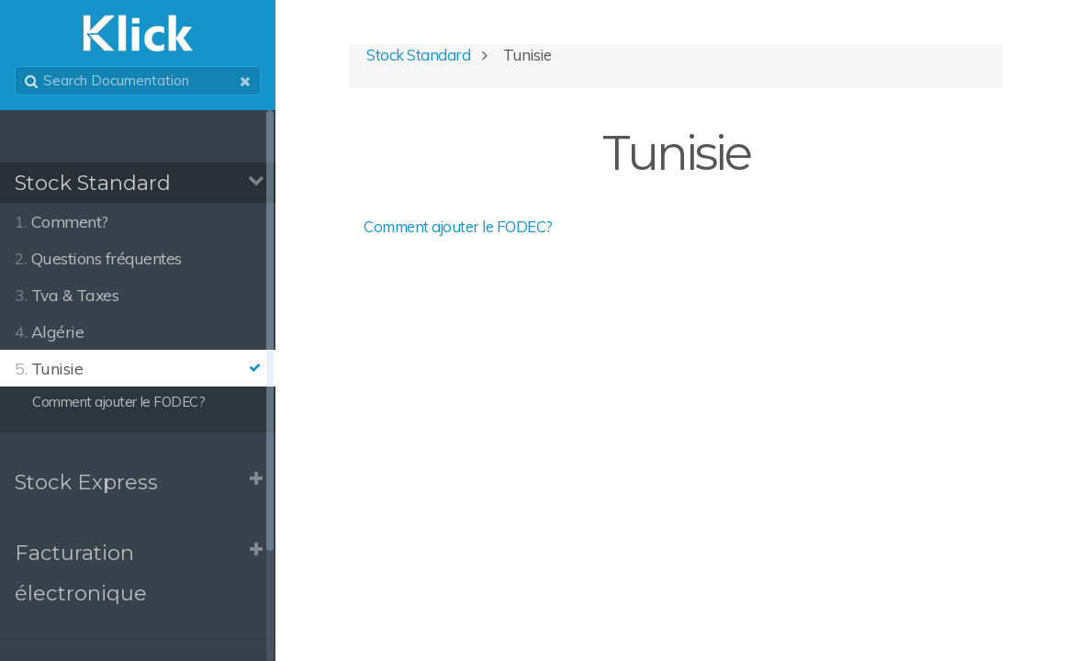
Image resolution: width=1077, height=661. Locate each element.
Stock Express (86, 482)
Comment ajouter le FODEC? (458, 226)
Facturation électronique (81, 573)
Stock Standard (93, 183)
